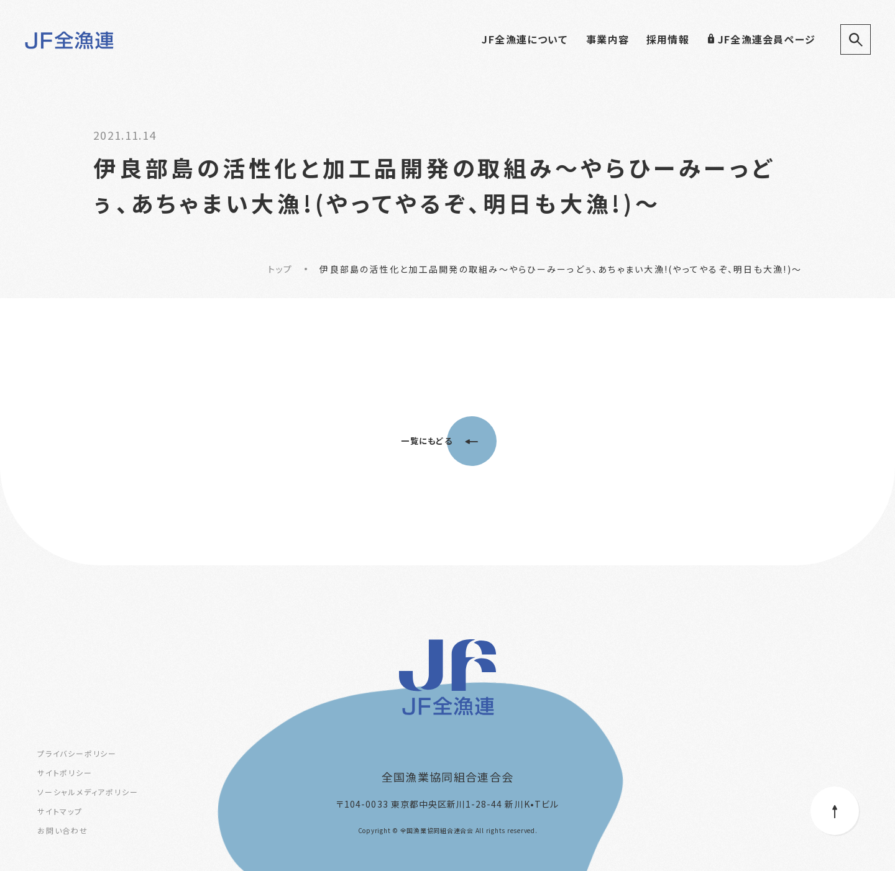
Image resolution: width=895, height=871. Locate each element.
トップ (280, 269)
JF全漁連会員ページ (761, 39)
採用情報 (667, 39)
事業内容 (607, 39)
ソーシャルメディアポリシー (87, 792)
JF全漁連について (524, 39)
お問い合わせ (62, 830)
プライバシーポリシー (77, 753)
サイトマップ (60, 811)
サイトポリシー (65, 772)
